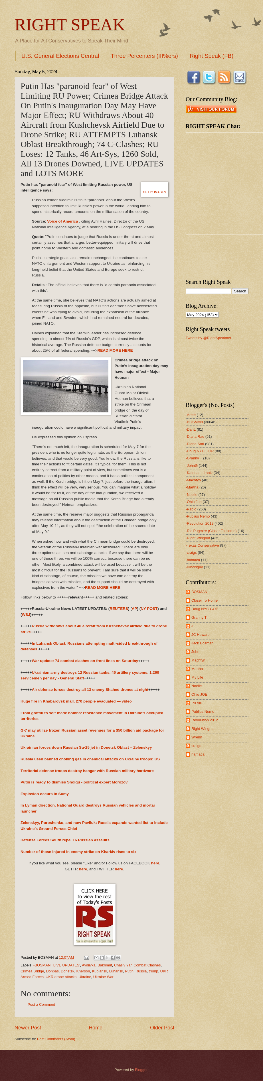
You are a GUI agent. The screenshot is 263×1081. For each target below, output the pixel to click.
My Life (197, 677)
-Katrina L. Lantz (199, 473)
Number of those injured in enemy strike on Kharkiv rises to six (78, 852)
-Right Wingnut (198, 538)
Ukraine (84, 977)
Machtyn (198, 660)
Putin (129, 971)
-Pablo (191, 509)
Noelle (196, 686)
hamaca (198, 754)
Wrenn (196, 737)
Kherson (83, 971)
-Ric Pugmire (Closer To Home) (211, 531)
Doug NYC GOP (204, 609)
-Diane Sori (195, 444)
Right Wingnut (203, 728)
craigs (196, 746)
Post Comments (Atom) (56, 1039)
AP (134, 608)
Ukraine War (103, 977)
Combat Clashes (147, 965)
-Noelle (191, 494)
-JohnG (192, 465)
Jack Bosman (202, 643)
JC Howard (200, 634)
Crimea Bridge (32, 971)
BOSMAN (199, 592)
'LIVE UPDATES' (66, 965)
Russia (141, 971)
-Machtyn (193, 480)
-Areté (191, 415)
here (155, 863)
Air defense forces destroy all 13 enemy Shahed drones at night (90, 689)
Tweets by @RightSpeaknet (208, 338)
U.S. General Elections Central (60, 56)
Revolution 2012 (204, 720)
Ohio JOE (199, 694)
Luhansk (116, 971)
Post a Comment (41, 1004)
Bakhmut (105, 965)
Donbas (52, 971)
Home (95, 1028)
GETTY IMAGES (154, 192)
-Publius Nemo (198, 516)
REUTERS (119, 608)
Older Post (162, 1028)
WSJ (26, 614)
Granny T (199, 617)
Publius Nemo (202, 711)
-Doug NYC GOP (200, 451)
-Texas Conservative (202, 545)
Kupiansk (99, 971)
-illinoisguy (194, 567)
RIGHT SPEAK (70, 24)
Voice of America (62, 221)
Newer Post (28, 1028)
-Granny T (194, 458)
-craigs (191, 552)
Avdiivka (89, 965)
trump (153, 971)
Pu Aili (196, 703)
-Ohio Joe (194, 502)
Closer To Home (204, 600)
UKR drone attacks (61, 977)
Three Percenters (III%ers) (144, 56)
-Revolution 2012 (199, 523)
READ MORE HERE (115, 350)
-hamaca (193, 560)
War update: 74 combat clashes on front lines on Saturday (85, 661)
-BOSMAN (41, 965)
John (195, 652)
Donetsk (67, 971)
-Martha (192, 487)
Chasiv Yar (123, 965)
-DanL (191, 429)
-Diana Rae (195, 436)
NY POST (149, 608)
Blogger (141, 1070)
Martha (197, 669)
